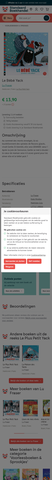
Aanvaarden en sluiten (15, 261)
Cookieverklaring (38, 255)
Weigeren (9, 266)
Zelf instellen (34, 261)
